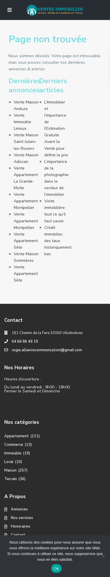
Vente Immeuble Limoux (22, 122)
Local (8, 461)
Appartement (16, 436)
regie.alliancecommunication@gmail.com (47, 350)
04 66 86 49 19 (25, 341)
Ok (56, 568)
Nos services (22, 517)
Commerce (13, 444)
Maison (10, 470)
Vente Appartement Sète (26, 240)
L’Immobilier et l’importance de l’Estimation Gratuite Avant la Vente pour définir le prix (56, 128)
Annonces (19, 509)
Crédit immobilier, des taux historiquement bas (57, 241)
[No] (103, 556)
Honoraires (20, 526)
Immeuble (12, 453)
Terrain (10, 479)
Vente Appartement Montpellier (26, 201)
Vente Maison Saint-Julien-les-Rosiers (26, 141)
